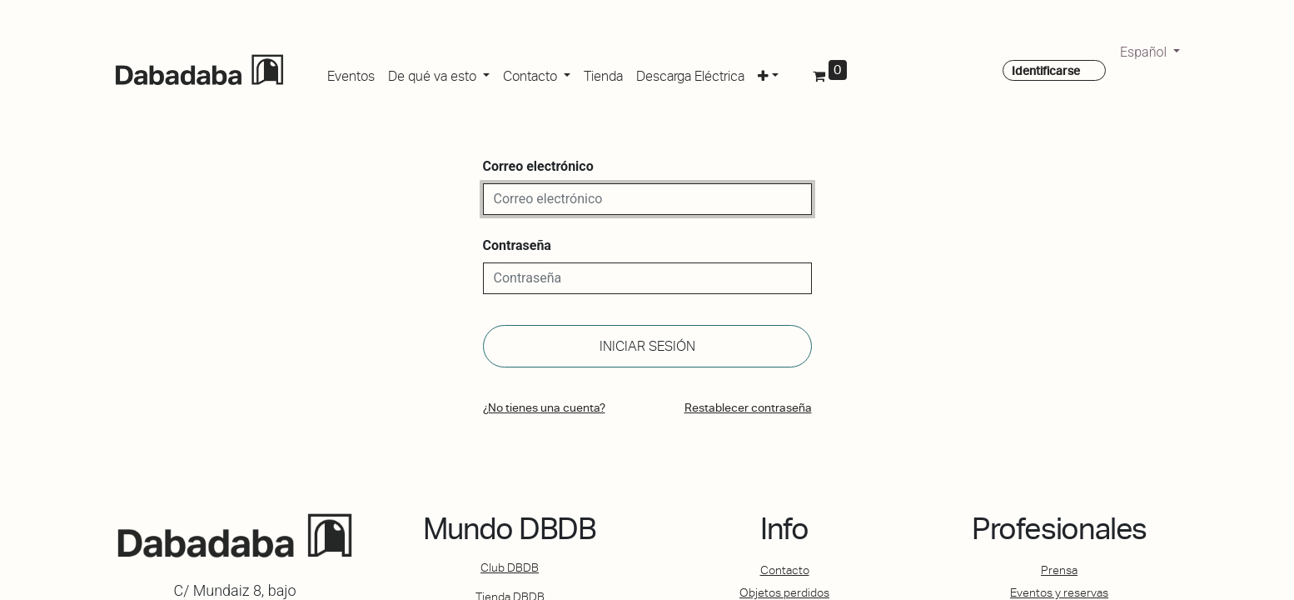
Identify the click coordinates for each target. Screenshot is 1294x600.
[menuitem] (351, 73)
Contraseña (517, 245)
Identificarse (1046, 71)
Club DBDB (509, 567)
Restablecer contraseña (748, 407)
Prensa (1059, 570)
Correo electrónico (538, 166)
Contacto (784, 570)
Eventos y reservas (1059, 592)
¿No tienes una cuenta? (544, 407)
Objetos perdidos (784, 592)
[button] (768, 73)
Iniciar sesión (647, 346)
